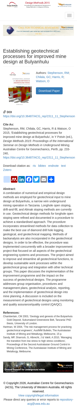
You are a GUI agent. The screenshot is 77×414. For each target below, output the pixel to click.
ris (34, 165)
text (63, 165)
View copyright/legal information (38, 395)
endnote (53, 165)
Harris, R (57, 77)
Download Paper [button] (49, 90)
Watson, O (42, 81)
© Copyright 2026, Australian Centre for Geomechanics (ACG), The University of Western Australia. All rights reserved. (38, 387)
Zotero (7, 170)
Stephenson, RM (58, 73)
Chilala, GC (43, 77)
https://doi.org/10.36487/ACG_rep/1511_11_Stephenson (39, 116)
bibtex (42, 165)
